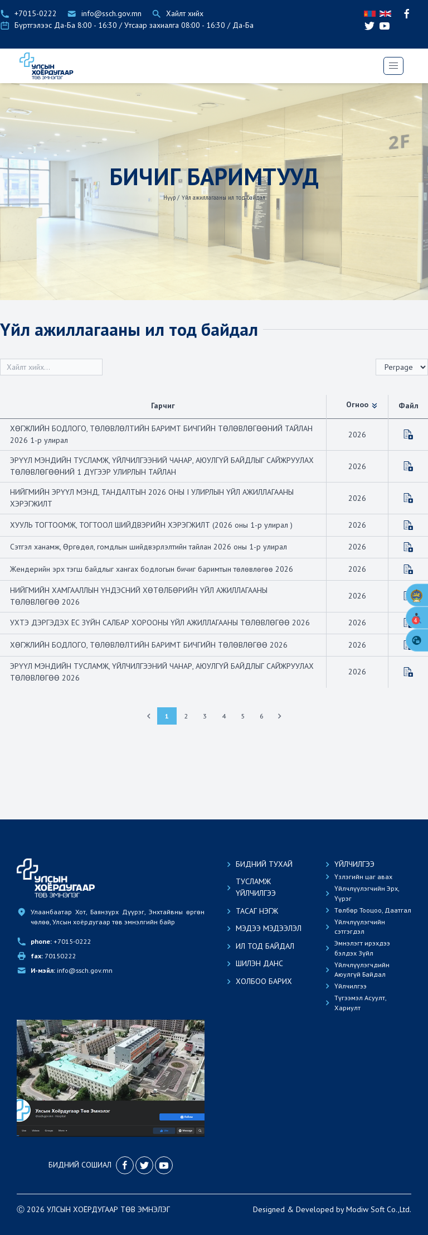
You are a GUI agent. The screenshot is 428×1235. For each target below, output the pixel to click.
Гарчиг (163, 406)
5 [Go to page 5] (243, 716)
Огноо (362, 404)
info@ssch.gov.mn (72, 990)
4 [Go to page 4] (224, 716)
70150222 (53, 976)
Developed (315, 1229)
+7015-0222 (61, 961)
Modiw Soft (365, 1229)
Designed (269, 1229)
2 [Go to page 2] (186, 716)
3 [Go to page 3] (205, 716)
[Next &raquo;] (280, 716)
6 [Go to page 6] (262, 716)
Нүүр (169, 197)
